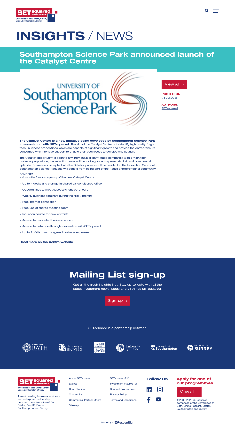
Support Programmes (123, 389)
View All (172, 84)
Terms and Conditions (123, 400)
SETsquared (170, 108)
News (115, 37)
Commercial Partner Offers (85, 400)
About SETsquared (80, 378)
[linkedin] (149, 389)
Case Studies (77, 389)
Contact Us (75, 395)
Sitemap (74, 405)
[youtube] (158, 399)
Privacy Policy (118, 395)
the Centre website (58, 242)
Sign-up (115, 301)
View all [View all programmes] (187, 392)
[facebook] (149, 400)
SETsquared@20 (119, 378)
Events (73, 384)
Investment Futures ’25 (124, 384)
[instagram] (160, 389)
